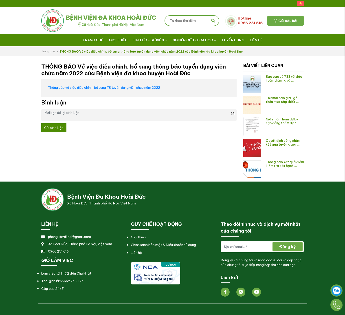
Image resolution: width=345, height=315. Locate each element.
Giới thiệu (118, 40)
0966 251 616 (55, 251)
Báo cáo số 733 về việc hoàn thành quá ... (284, 78)
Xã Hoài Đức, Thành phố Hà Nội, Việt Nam (76, 244)
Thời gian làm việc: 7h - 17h (62, 281)
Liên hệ (256, 40)
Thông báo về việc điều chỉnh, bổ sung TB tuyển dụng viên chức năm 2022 (104, 88)
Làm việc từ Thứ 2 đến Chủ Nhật (66, 273)
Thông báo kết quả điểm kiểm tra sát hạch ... (285, 164)
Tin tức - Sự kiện (150, 40)
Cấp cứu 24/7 (52, 288)
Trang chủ (93, 40)
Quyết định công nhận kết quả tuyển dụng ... (283, 142)
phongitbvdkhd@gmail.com (66, 237)
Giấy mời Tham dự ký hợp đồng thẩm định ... (283, 121)
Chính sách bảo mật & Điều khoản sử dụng (163, 245)
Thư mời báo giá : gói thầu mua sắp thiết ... (282, 100)
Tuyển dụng (233, 40)
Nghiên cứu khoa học (194, 40)
